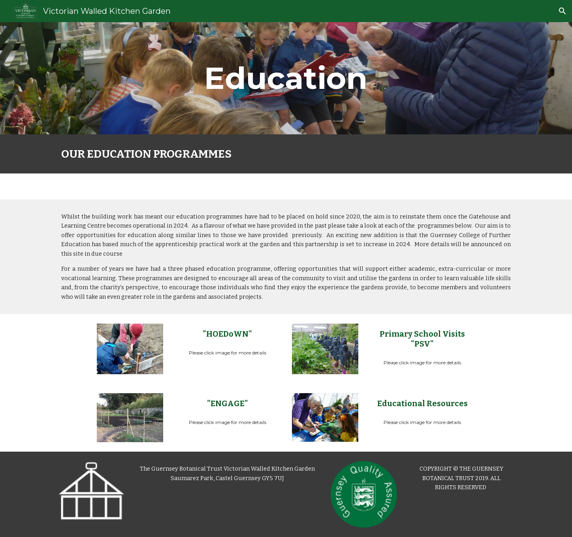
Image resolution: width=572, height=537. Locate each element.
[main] (286, 78)
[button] (562, 11)
